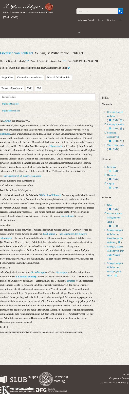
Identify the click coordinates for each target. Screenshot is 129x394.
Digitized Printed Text (11, 111)
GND (27, 60)
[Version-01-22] (10, 17)
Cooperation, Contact (119, 378)
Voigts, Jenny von (115, 145)
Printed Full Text (9, 97)
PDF (39, 88)
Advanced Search (86, 20)
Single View (7, 77)
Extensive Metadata (12, 88)
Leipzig (110, 183)
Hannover (111, 175)
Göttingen (111, 167)
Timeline (111, 20)
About (126, 374)
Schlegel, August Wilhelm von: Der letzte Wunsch (115, 250)
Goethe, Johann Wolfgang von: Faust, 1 (114, 217)
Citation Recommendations (29, 77)
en (79, 32)
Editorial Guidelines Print (59, 77)
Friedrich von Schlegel (17, 53)
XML (29, 88)
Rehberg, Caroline (115, 124)
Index (100, 20)
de (120, 20)
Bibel (109, 205)
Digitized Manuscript (10, 104)
